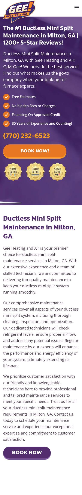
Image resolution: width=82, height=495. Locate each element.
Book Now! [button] (35, 150)
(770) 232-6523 (26, 135)
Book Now (27, 452)
